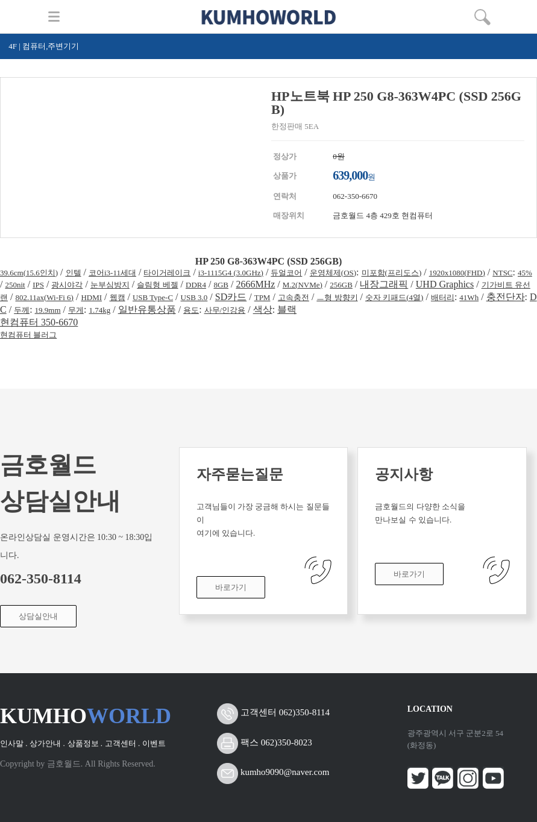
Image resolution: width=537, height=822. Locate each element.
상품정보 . (85, 743)
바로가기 (231, 587)
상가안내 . (47, 743)
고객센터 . (122, 743)
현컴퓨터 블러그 (28, 334)
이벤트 (154, 743)
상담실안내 (38, 616)
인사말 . (14, 743)
